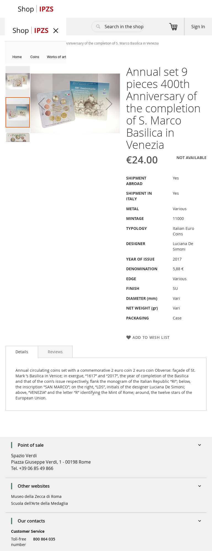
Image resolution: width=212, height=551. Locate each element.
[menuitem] (17, 56)
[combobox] (117, 26)
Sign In (198, 27)
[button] (41, 104)
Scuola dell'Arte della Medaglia (39, 503)
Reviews (55, 351)
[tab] (22, 352)
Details (21, 351)
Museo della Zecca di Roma (36, 496)
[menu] (35, 52)
